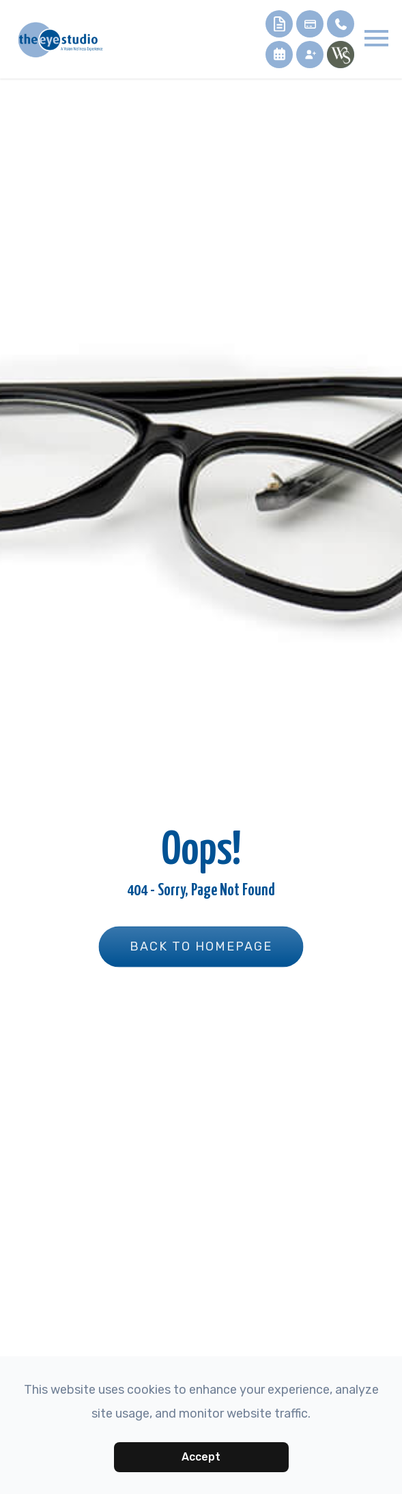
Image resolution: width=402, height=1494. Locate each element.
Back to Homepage (201, 946)
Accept (201, 1456)
